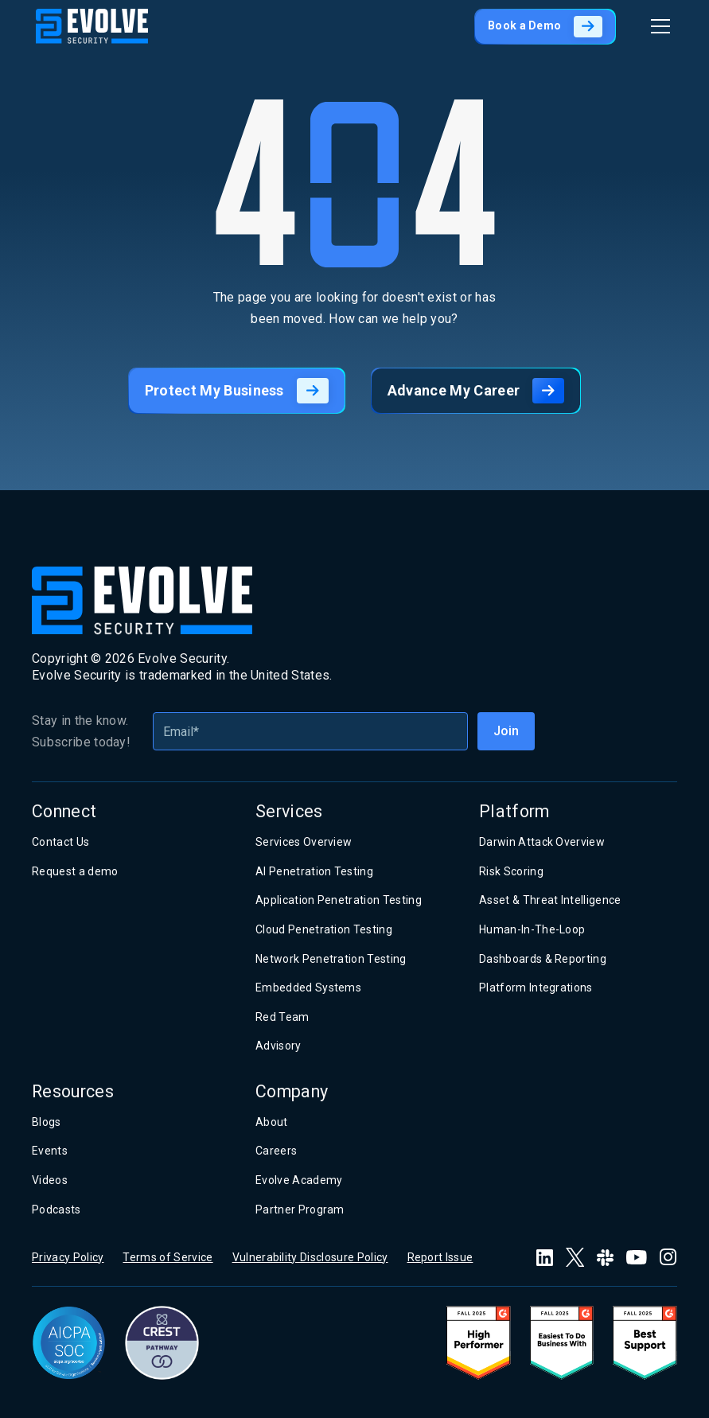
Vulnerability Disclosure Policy (310, 1257)
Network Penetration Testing (331, 958)
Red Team (282, 1017)
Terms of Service (167, 1257)
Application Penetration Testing (338, 900)
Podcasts (56, 1209)
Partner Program (300, 1209)
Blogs (46, 1122)
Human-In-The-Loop (532, 929)
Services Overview (303, 842)
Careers (276, 1150)
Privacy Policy (67, 1257)
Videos (50, 1180)
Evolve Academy (298, 1180)
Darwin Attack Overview (542, 842)
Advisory (278, 1045)
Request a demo (75, 871)
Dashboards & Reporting (542, 958)
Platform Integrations (536, 987)
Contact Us (60, 842)
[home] (92, 26)
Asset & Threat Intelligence (550, 900)
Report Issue (440, 1257)
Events (50, 1150)
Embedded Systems (308, 987)
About (271, 1122)
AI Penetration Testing (314, 871)
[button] (657, 26)
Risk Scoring (511, 871)
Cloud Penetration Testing (323, 929)
